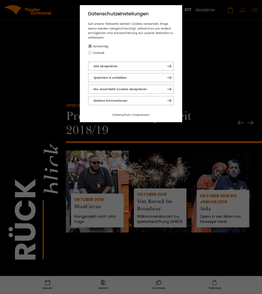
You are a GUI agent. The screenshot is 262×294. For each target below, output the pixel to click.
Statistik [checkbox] (98, 53)
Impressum (141, 115)
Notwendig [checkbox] (100, 46)
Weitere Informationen (110, 101)
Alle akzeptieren (105, 66)
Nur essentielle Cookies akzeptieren (120, 89)
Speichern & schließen (110, 78)
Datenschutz (122, 115)
